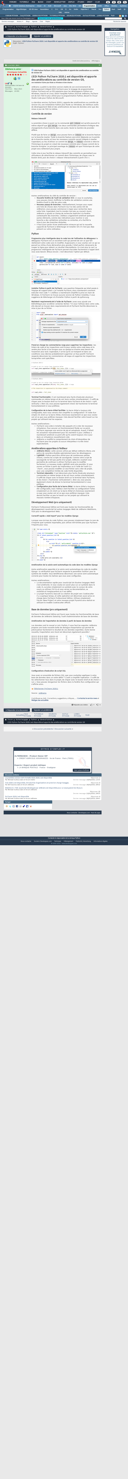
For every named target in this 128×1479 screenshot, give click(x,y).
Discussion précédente (43, 731)
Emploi (71, 2)
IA (44, 6)
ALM (49, 6)
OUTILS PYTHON (89, 16)
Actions (19, 21)
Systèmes (123, 6)
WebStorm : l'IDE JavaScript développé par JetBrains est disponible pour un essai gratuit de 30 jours (43, 790)
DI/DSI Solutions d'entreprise (23, 6)
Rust (113, 9)
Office (106, 6)
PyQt (112, 16)
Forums (12, 2)
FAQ (33, 2)
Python (106, 9)
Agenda (34, 21)
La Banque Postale (28, 769)
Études (80, 2)
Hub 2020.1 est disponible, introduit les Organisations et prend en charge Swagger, (37, 785)
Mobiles (114, 6)
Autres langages (22, 27)
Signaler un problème (42, 36)
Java (64, 6)
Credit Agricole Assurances (33, 760)
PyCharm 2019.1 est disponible (17, 799)
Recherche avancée (119, 21)
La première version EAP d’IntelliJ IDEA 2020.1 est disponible (28, 780)
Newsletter (59, 2)
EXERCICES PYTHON (40, 16)
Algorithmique (21, 9)
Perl (100, 9)
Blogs (40, 2)
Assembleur (44, 9)
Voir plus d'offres (81, 772)
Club (97, 2)
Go (70, 9)
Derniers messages (8, 21)
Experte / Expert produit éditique (30, 767)
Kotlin (76, 9)
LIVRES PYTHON (103, 16)
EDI (80, 6)
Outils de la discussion (80, 61)
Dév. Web (72, 6)
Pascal (93, 9)
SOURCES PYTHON (74, 16)
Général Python (46, 27)
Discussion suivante (63, 731)
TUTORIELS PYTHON (57, 16)
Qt (124, 9)
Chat (48, 2)
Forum (10, 27)
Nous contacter (72, 815)
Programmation (89, 6)
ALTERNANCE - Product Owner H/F (31, 758)
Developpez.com (84, 815)
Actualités (20, 717)
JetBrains (42, 695)
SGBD (100, 6)
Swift (119, 9)
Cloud (39, 6)
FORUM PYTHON (11, 16)
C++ (56, 9)
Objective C (85, 9)
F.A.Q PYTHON (25, 16)
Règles (48, 21)
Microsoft (57, 6)
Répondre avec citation (80, 707)
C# (62, 9)
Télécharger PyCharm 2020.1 (46, 691)
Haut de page (95, 815)
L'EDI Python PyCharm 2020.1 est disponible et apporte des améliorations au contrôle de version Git (60, 41)
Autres (67, 12)
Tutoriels (24, 2)
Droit (89, 2)
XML (60, 12)
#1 (99, 65)
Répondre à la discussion (17, 36)
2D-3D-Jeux (33, 9)
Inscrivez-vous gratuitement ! (50, 18)
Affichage (95, 61)
